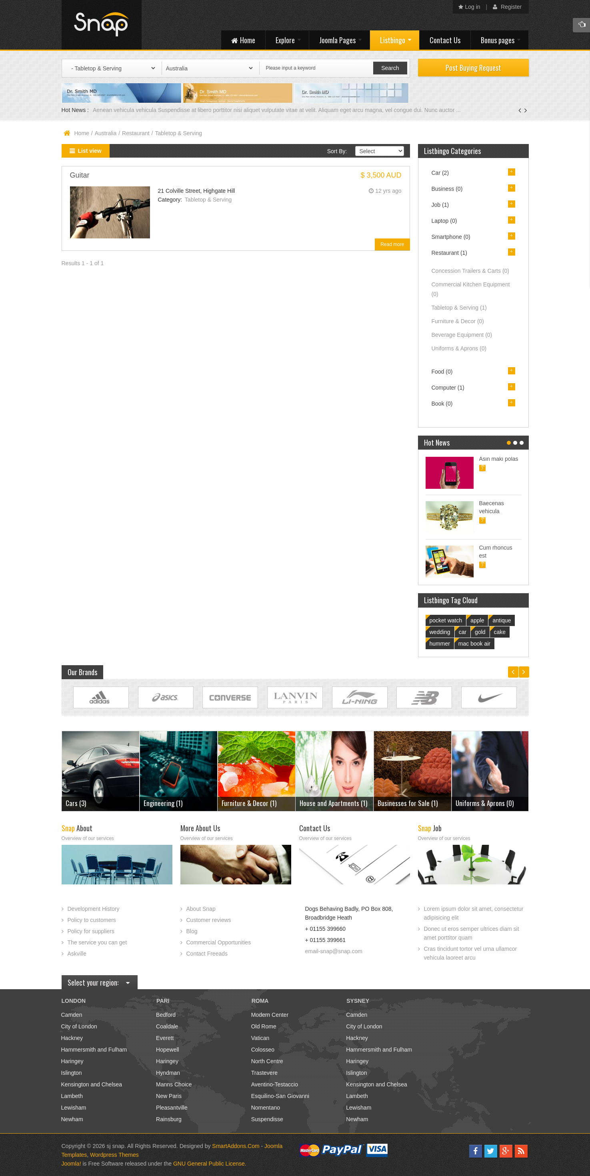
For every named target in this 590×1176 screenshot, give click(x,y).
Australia (105, 133)
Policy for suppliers (91, 931)
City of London (79, 1026)
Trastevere (264, 1073)
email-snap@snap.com (333, 951)
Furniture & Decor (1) (249, 803)
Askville (77, 953)
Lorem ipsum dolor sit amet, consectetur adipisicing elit (474, 913)
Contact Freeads (207, 953)
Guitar (80, 175)
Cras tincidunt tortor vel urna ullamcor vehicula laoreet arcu (470, 953)
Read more (392, 244)
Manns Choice (174, 1084)
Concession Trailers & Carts (471, 271)
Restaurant (135, 133)
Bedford (166, 1015)
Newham (72, 1119)
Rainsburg (169, 1119)
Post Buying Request (473, 67)
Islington (71, 1073)
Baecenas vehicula (491, 507)
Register (507, 7)
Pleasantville (172, 1107)
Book (442, 403)
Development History (94, 909)
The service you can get (97, 942)
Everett (165, 1038)
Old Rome (263, 1026)
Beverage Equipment (462, 335)
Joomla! (71, 1163)
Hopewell (167, 1049)
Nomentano (265, 1107)
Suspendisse (267, 1119)
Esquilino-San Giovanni (280, 1096)
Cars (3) (76, 803)
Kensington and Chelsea (91, 1084)
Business (447, 189)
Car (440, 173)
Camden (71, 1015)
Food (442, 371)
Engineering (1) (163, 803)
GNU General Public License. (209, 1163)
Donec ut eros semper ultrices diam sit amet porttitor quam (471, 933)
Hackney (72, 1038)
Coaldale (167, 1026)
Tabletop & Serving (208, 199)
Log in (469, 7)
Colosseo (262, 1049)
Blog (192, 931)
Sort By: (337, 151)
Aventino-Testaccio (274, 1084)
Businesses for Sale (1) (408, 803)
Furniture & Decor (458, 321)
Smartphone (451, 237)
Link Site (101, 697)
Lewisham (73, 1107)
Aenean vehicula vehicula (125, 110)
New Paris (169, 1096)
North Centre (267, 1061)
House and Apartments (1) (333, 803)
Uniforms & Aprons (459, 348)
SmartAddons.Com (235, 1146)
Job (440, 205)
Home (81, 133)
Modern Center (269, 1015)
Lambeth (72, 1096)
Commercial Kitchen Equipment (471, 289)
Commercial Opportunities (218, 942)
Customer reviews (208, 920)
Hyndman (168, 1073)
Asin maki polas (498, 459)
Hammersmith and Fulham (94, 1049)
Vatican (260, 1038)
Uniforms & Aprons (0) (485, 803)
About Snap (201, 909)
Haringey (72, 1061)
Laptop (444, 221)
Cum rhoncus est (495, 551)
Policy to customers (92, 920)
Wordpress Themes (114, 1155)
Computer (448, 387)
